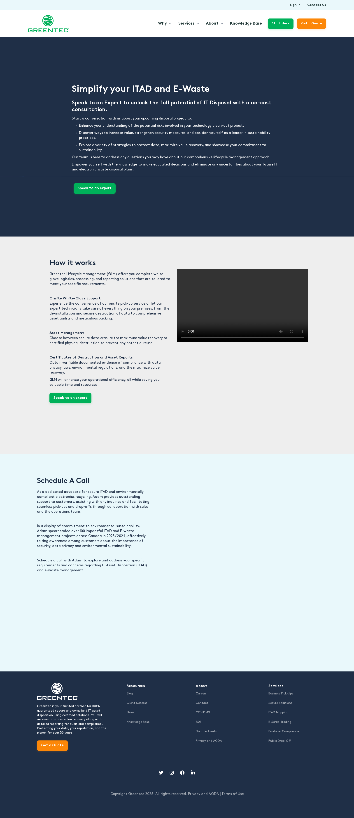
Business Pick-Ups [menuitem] (280, 693)
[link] (48, 23)
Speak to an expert (95, 188)
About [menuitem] (201, 686)
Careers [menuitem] (201, 693)
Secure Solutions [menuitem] (280, 703)
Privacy (204, 794)
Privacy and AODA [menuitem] (209, 741)
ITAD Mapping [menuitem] (278, 712)
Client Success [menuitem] (137, 703)
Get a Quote (52, 745)
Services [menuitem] (276, 686)
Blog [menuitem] (130, 693)
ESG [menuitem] (198, 722)
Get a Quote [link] (311, 23)
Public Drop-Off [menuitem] (279, 741)
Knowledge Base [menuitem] (138, 722)
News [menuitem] (130, 712)
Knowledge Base (246, 23)
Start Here (280, 23)
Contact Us (316, 5)
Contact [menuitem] (202, 703)
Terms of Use (232, 794)
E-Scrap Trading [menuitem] (279, 722)
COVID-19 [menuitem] (203, 712)
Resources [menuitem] (136, 686)
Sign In (295, 5)
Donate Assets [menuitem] (206, 731)
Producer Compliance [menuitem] (283, 731)
